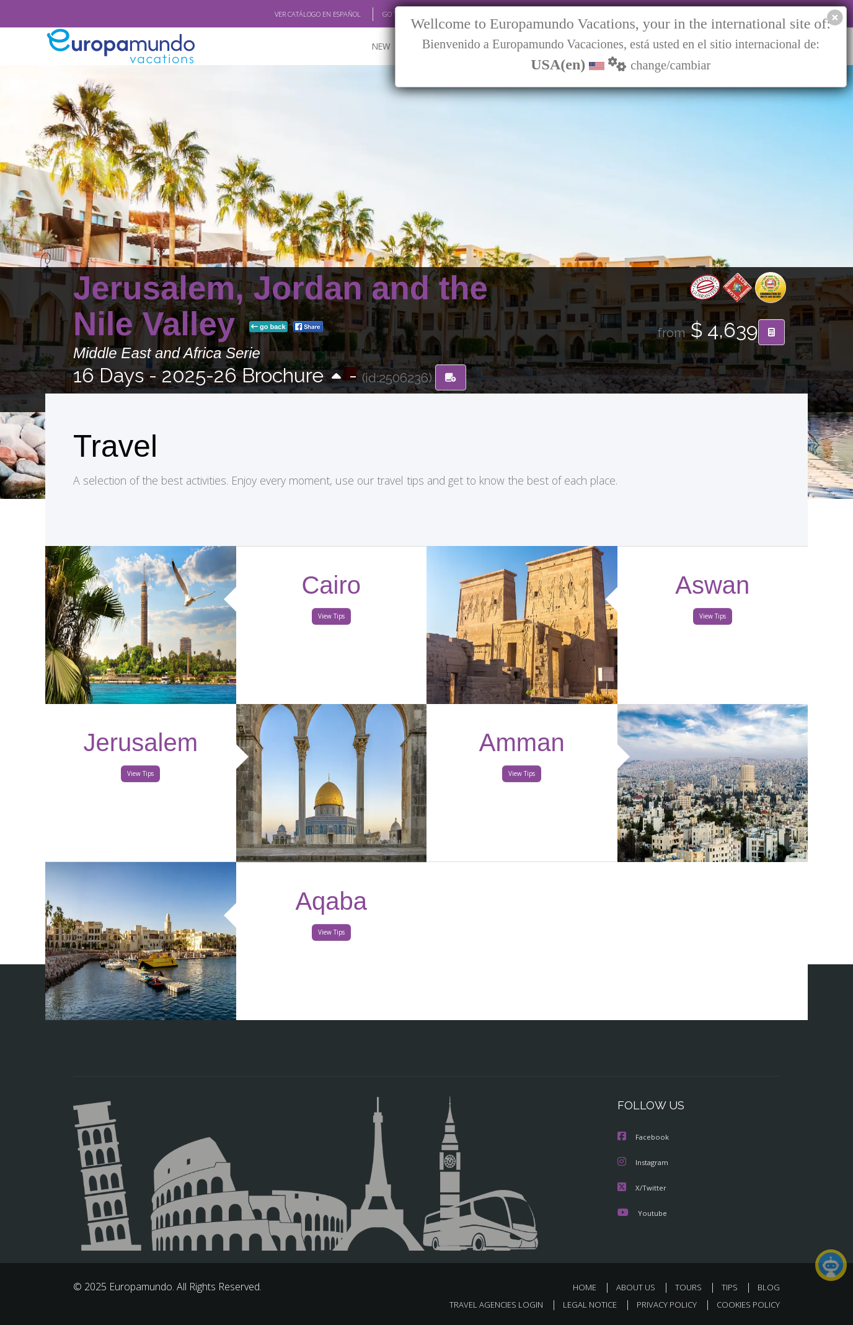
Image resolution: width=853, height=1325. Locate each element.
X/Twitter (642, 1187)
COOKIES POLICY (745, 1304)
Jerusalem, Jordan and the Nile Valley (280, 306)
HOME (589, 1286)
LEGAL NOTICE (581, 1304)
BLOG (769, 1286)
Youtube (642, 1212)
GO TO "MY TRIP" (387, 14)
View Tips (331, 618)
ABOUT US (639, 1286)
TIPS (731, 1286)
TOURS (691, 1286)
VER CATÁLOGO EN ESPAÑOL (289, 14)
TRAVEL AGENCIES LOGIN (484, 1304)
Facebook (644, 1137)
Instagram (644, 1162)
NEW (369, 46)
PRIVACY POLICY (661, 1304)
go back (268, 327)
